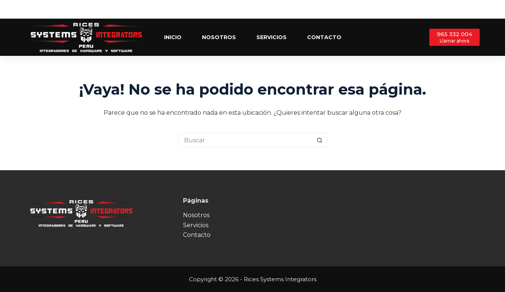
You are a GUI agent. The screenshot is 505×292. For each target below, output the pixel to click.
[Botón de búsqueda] (319, 140)
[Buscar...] (245, 140)
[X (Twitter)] (465, 9)
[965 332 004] (454, 37)
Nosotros (219, 37)
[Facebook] (454, 9)
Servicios (271, 37)
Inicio (173, 37)
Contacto (324, 37)
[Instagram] (477, 9)
